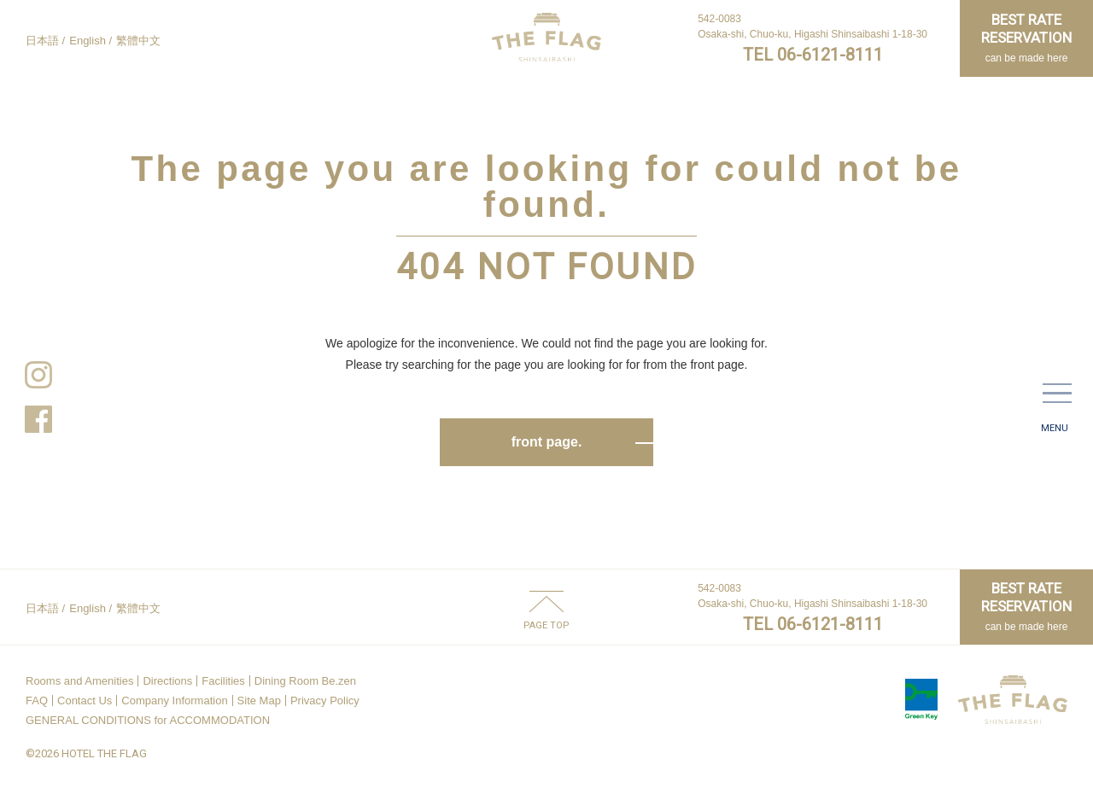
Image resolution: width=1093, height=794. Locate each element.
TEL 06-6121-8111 (813, 54)
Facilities (223, 680)
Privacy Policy (324, 700)
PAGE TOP (546, 625)
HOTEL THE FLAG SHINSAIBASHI (546, 37)
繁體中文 (138, 40)
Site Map (259, 700)
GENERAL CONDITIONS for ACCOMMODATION (148, 720)
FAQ (37, 700)
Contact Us (84, 700)
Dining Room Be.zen (305, 680)
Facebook (38, 419)
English (87, 40)
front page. (546, 442)
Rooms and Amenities (79, 680)
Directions (167, 680)
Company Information (174, 700)
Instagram (38, 374)
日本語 (42, 40)
